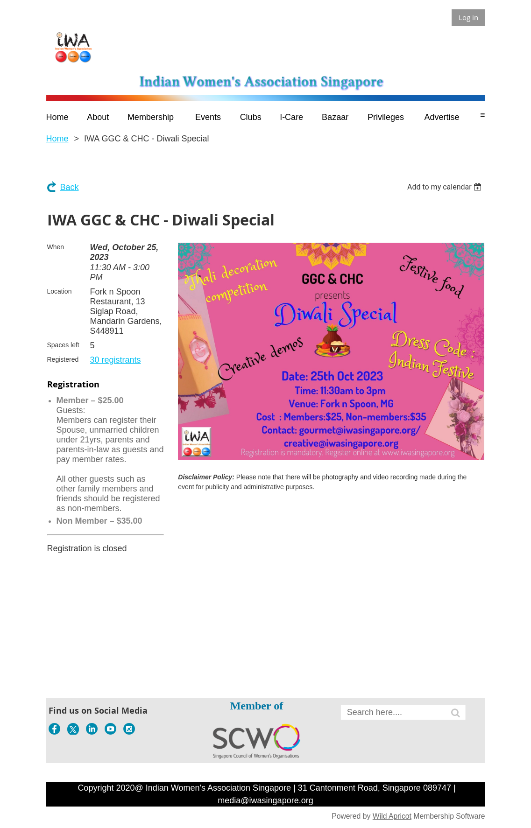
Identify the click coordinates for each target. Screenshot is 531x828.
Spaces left (63, 345)
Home (57, 138)
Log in (468, 17)
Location (59, 291)
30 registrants (115, 360)
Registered (63, 359)
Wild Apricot (392, 816)
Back (69, 187)
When (55, 247)
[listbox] (445, 187)
